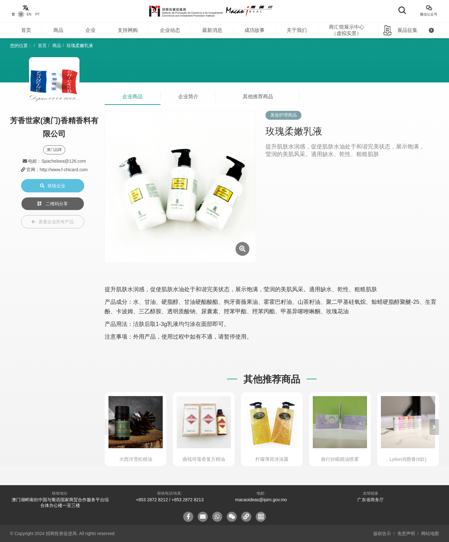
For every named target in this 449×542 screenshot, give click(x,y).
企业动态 (170, 30)
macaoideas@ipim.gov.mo (261, 499)
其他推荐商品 (258, 96)
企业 (90, 30)
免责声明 (406, 533)
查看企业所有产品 (53, 221)
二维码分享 (53, 203)
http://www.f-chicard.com (64, 169)
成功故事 (254, 30)
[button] (434, 427)
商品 (58, 30)
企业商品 (132, 96)
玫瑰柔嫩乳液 (80, 45)
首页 (26, 30)
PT (37, 14)
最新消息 (212, 30)
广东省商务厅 (370, 499)
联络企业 (52, 185)
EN (29, 14)
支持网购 (128, 30)
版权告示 (382, 533)
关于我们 (297, 30)
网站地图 (430, 533)
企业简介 (188, 96)
